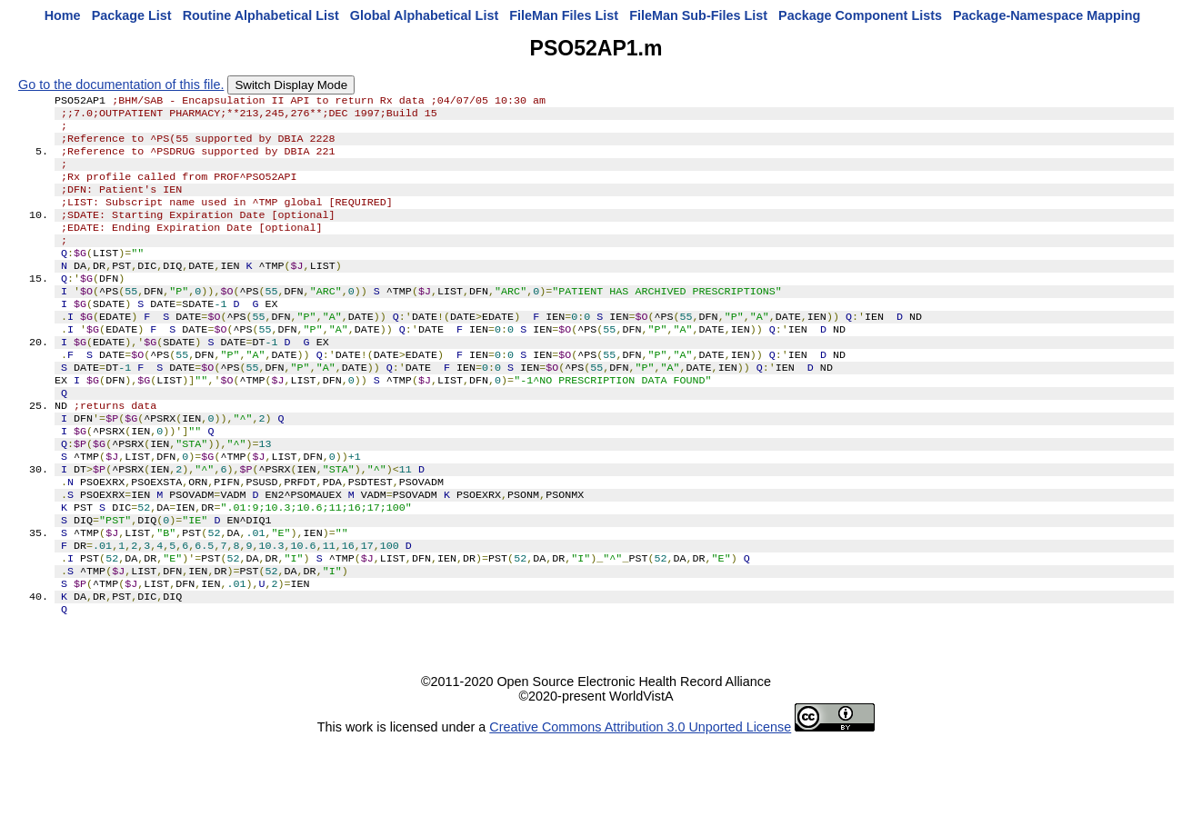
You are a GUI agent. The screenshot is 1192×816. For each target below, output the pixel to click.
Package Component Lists (860, 15)
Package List (132, 15)
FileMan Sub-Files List (698, 15)
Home (63, 15)
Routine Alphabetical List (261, 15)
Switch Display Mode (291, 85)
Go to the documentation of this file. (121, 84)
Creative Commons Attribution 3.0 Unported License (640, 801)
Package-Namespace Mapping (1046, 15)
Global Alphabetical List (424, 15)
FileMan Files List (563, 15)
